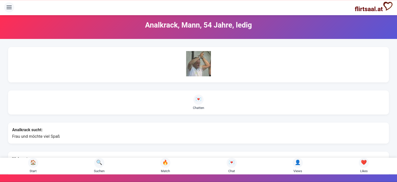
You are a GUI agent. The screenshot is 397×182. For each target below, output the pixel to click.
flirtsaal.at (374, 7)
